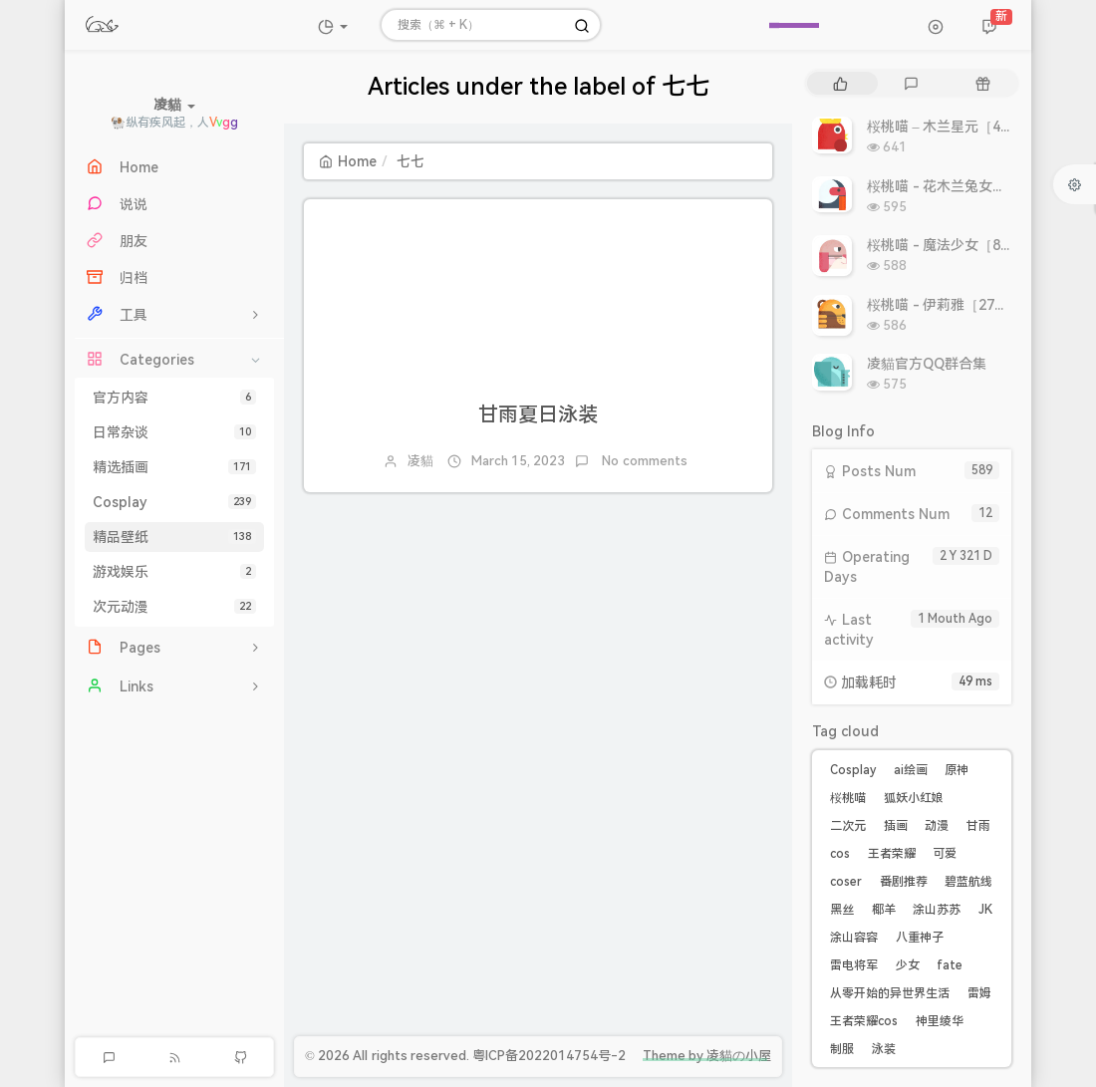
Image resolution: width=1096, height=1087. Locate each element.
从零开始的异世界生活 (890, 993)
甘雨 (978, 826)
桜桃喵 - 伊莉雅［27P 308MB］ (966, 305)
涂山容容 (854, 938)
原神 (956, 770)
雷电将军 (854, 965)
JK (985, 910)
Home (348, 161)
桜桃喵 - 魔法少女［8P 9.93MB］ (971, 245)
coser (846, 882)
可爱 (945, 854)
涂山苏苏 (936, 910)
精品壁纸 (174, 537)
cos (840, 854)
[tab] (840, 83)
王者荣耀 (892, 854)
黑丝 (842, 910)
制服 (842, 1049)
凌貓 (420, 460)
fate (949, 965)
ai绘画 (911, 770)
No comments (643, 460)
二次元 (848, 826)
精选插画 (174, 467)
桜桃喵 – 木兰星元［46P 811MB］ (973, 127)
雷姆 (979, 993)
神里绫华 (939, 1021)
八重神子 (920, 938)
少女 (908, 965)
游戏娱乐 (174, 572)
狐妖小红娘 (914, 798)
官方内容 (174, 398)
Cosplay (174, 502)
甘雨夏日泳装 (538, 414)
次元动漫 (174, 607)
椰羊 (884, 910)
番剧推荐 (904, 882)
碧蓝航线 (968, 882)
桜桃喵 (848, 798)
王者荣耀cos (864, 1021)
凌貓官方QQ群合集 (926, 364)
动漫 (937, 826)
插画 (896, 826)
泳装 (884, 1049)
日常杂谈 (174, 432)
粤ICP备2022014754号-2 (549, 1055)
